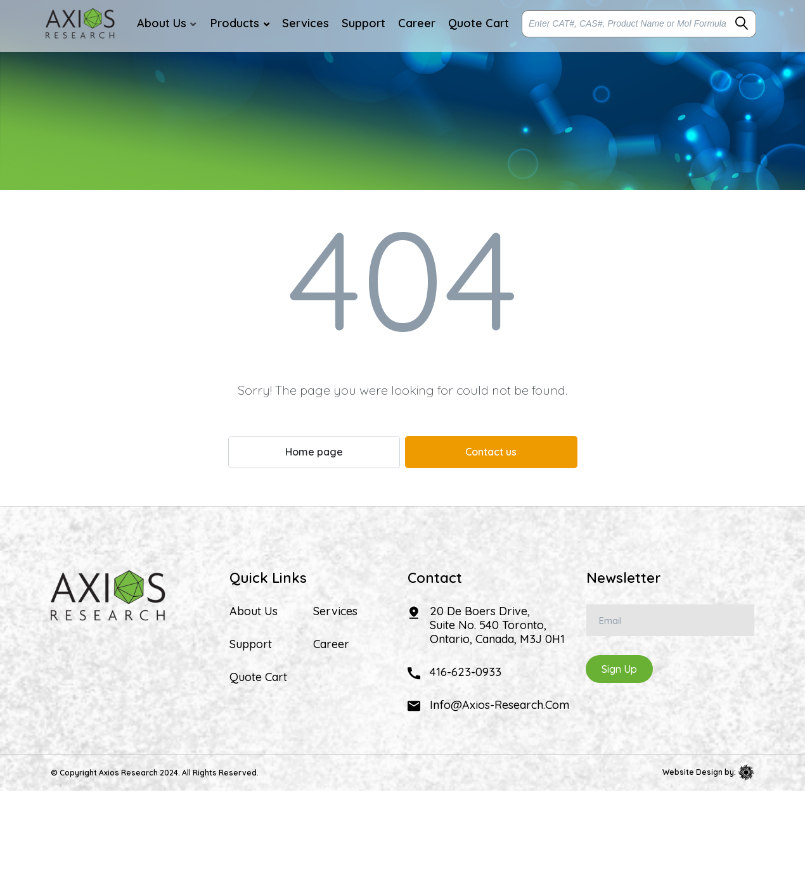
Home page (314, 451)
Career (331, 644)
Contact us (491, 451)
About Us (253, 611)
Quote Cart (258, 677)
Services (335, 611)
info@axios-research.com (499, 705)
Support (250, 644)
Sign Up (619, 669)
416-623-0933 (465, 672)
